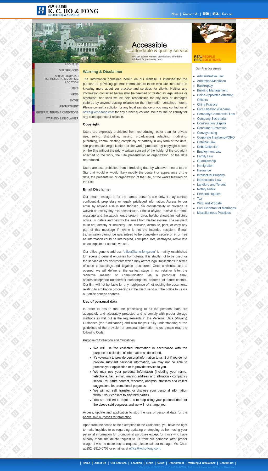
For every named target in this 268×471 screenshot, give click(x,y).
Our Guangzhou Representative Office (62, 77)
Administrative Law (210, 76)
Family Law (205, 156)
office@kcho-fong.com (98, 112)
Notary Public (206, 189)
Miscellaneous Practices (214, 213)
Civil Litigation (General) (214, 109)
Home (174, 14)
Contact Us (190, 14)
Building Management (212, 90)
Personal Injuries (208, 194)
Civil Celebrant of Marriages (216, 208)
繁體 (206, 14)
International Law (209, 180)
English (227, 14)
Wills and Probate (209, 203)
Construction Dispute (211, 123)
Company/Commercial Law (216, 114)
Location (72, 82)
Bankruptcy (205, 86)
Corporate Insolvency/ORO (216, 137)
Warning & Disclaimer (62, 118)
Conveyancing (207, 133)
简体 (215, 14)
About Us (72, 64)
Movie (74, 100)
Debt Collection (207, 147)
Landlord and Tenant (211, 184)
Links (75, 88)
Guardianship (206, 161)
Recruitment (69, 106)
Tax (199, 198)
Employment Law (209, 151)
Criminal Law (206, 142)
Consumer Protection (212, 128)
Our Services (69, 70)
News (75, 94)
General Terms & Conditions (57, 112)
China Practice (207, 104)
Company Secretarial (211, 118)
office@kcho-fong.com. (145, 448)
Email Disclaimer (97, 189)
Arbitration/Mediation (211, 81)
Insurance (204, 170)
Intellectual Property (211, 175)
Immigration (205, 166)
